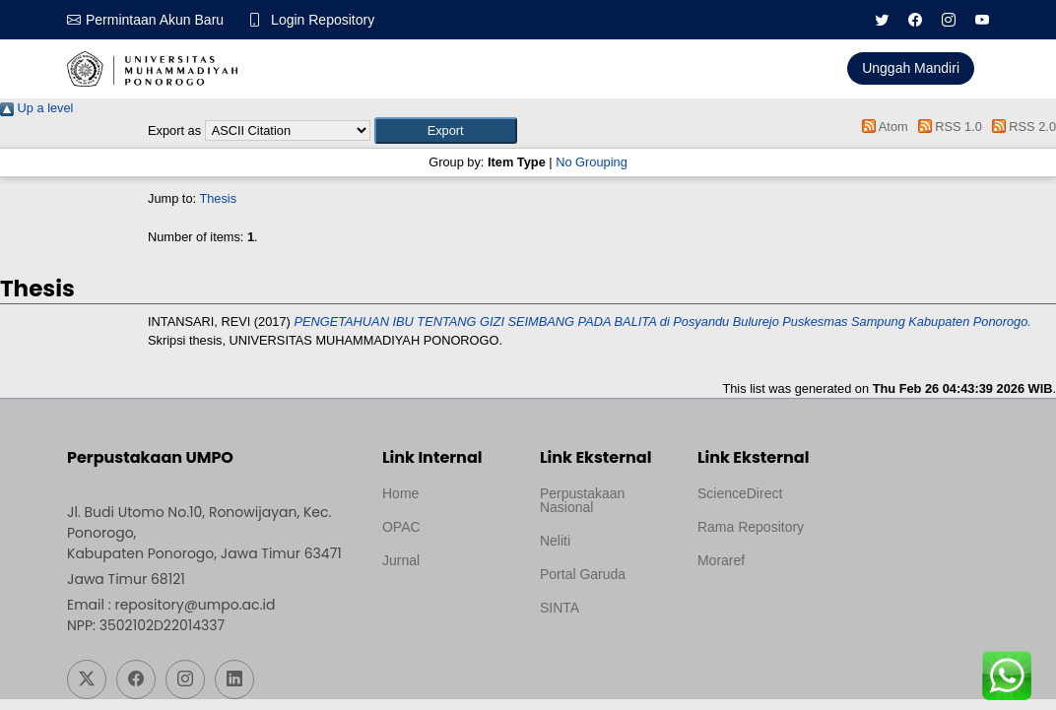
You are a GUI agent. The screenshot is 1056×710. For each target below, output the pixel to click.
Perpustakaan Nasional (582, 500)
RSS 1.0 (946, 126)
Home (400, 493)
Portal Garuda (583, 574)
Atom (882, 126)
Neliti (555, 541)
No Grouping (591, 162)
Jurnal (401, 560)
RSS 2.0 (1020, 126)
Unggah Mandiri (910, 68)
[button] (445, 130)
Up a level (36, 107)
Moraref (721, 560)
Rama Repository (750, 527)
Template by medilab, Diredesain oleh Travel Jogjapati (447, 607)
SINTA (559, 607)
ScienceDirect (739, 493)
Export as (174, 130)
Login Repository (322, 20)
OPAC (401, 527)
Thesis (217, 198)
